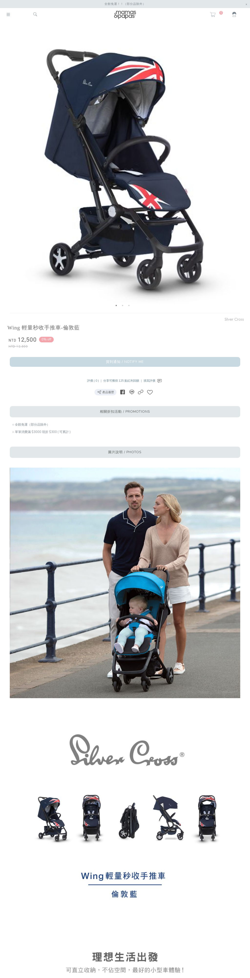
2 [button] (122, 305)
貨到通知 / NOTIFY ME (125, 361)
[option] (122, 168)
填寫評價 (153, 381)
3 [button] (128, 305)
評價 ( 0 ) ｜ (95, 381)
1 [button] (116, 305)
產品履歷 (105, 392)
